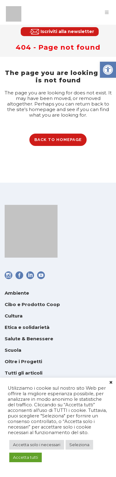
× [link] (111, 382)
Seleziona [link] (79, 444)
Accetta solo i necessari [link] (36, 444)
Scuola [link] (13, 350)
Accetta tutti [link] (25, 457)
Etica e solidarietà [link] (27, 327)
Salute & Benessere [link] (29, 339)
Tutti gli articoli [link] (23, 373)
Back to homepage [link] (58, 139)
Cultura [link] (14, 316)
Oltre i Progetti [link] (23, 361)
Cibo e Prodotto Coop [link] (32, 304)
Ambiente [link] (17, 293)
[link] (108, 70)
